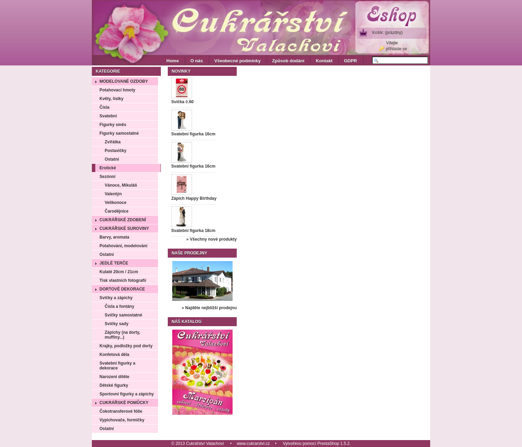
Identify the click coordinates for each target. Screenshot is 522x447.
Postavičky (116, 150)
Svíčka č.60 (182, 101)
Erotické (107, 168)
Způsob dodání (288, 60)
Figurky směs (112, 124)
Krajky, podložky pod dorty (126, 345)
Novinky (181, 71)
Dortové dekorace (122, 289)
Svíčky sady (117, 323)
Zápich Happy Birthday (194, 198)
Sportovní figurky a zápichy (126, 394)
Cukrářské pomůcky (123, 402)
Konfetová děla (114, 354)
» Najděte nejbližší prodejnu (209, 307)
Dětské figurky (113, 385)
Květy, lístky (111, 98)
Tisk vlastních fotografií (122, 280)
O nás (196, 60)
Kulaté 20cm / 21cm (118, 271)
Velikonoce (116, 202)
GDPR (350, 60)
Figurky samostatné (119, 133)
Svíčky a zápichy (115, 297)
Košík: (387, 32)
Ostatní (112, 159)
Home (172, 60)
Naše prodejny (189, 253)
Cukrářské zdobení (122, 219)
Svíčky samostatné (123, 315)
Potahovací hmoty (117, 90)
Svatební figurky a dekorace (117, 365)
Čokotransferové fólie (120, 411)
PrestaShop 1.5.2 (333, 443)
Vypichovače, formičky (122, 420)
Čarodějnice (117, 211)
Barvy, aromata (114, 237)
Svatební (108, 116)
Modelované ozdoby (123, 81)
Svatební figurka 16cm (193, 134)
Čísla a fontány (119, 306)
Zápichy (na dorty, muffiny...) (122, 335)
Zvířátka (113, 142)
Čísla (104, 107)
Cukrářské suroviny (124, 228)
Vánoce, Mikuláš (121, 185)
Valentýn (113, 193)
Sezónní (107, 176)
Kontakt (324, 60)
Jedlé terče (113, 263)
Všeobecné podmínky (237, 60)
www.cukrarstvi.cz (253, 443)
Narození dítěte (114, 376)
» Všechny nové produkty (211, 239)
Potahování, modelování (123, 245)
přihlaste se (396, 48)
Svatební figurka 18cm (193, 230)
